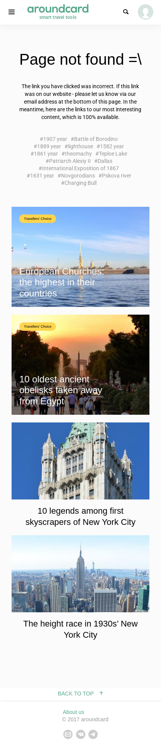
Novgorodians (78, 175)
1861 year (46, 153)
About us (73, 712)
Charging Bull (80, 183)
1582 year (112, 146)
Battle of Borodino (96, 139)
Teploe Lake (113, 153)
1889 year (49, 146)
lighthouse (80, 146)
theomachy (78, 153)
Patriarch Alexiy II (70, 161)
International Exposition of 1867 (80, 168)
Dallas (105, 161)
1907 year (55, 139)
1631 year (42, 175)
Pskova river (116, 175)
